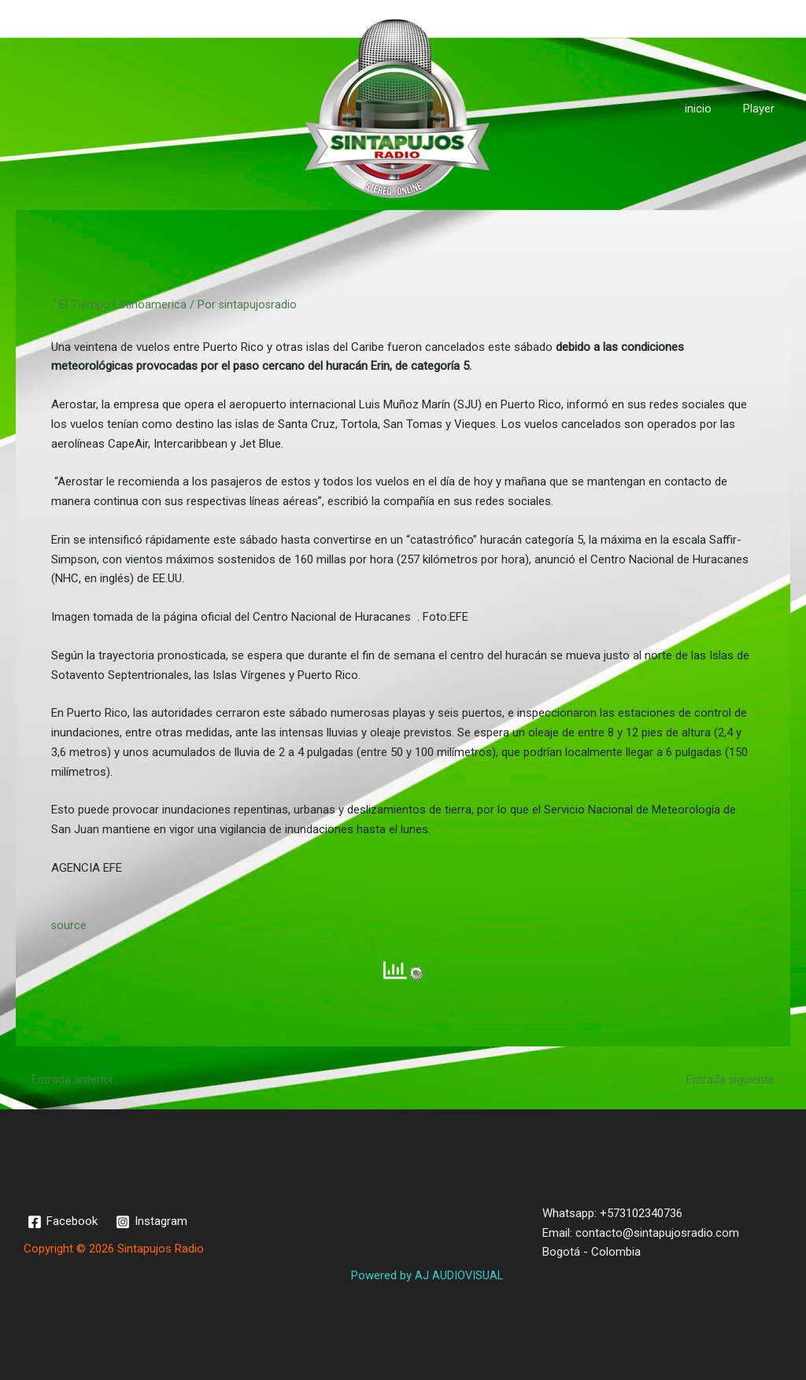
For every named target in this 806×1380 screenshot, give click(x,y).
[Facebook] (63, 1222)
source (69, 925)
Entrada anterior (66, 1080)
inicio (710, 108)
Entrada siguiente (737, 1080)
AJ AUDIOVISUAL (458, 1275)
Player (762, 108)
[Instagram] (153, 1222)
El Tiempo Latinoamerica (123, 304)
